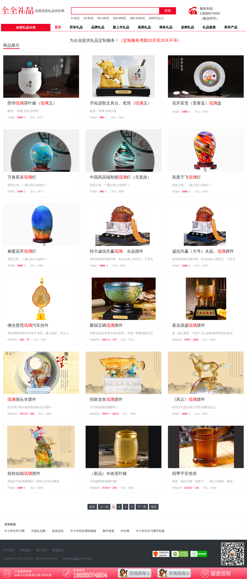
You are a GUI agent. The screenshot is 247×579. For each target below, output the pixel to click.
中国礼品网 (38, 530)
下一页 (141, 506)
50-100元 (103, 18)
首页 (58, 27)
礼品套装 (209, 27)
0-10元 (75, 18)
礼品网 (73, 558)
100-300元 (119, 18)
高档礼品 (144, 27)
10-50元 (88, 18)
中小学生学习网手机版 (150, 530)
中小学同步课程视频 (83, 530)
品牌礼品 (97, 27)
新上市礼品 (121, 27)
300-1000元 (137, 18)
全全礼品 (28, 558)
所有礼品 (76, 27)
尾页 (154, 506)
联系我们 (58, 550)
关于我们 (9, 550)
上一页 (104, 506)
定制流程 (25, 550)
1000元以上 (156, 18)
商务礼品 (165, 27)
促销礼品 (187, 27)
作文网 (125, 530)
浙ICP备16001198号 (46, 558)
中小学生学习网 (14, 530)
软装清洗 (58, 530)
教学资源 (108, 530)
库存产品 (230, 27)
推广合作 (42, 550)
